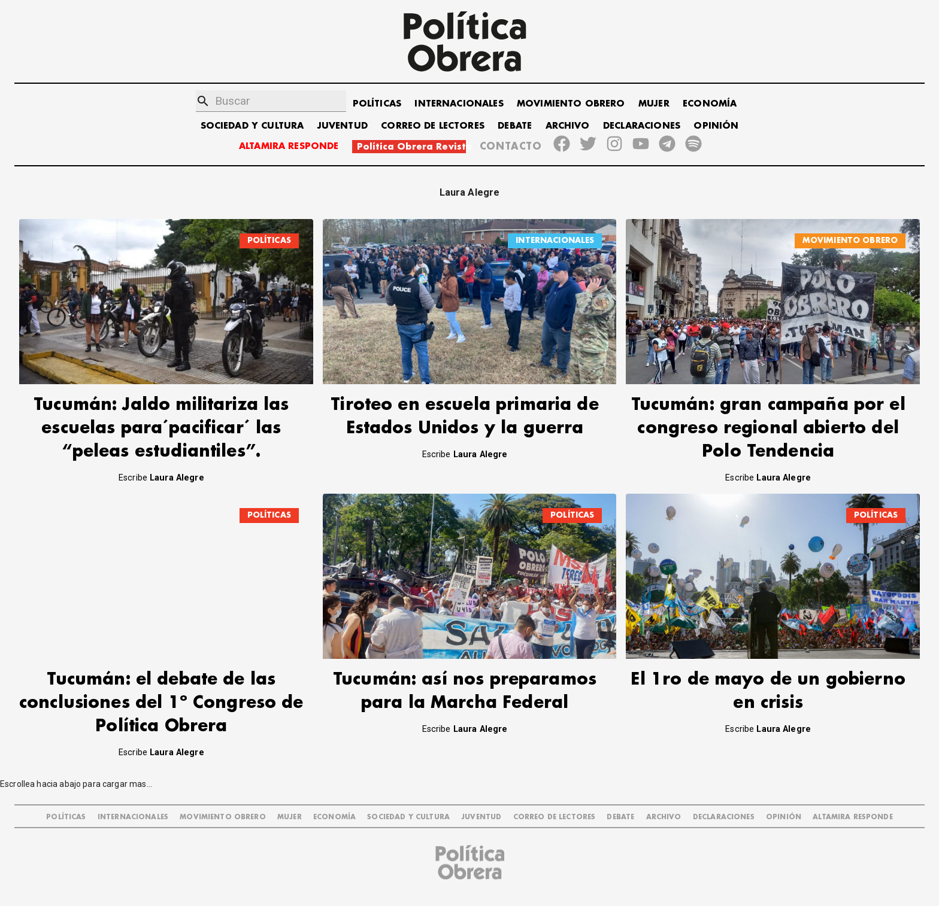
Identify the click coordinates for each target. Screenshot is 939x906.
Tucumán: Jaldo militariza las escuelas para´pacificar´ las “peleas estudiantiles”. (161, 428)
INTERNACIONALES (458, 103)
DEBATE (515, 125)
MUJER (654, 103)
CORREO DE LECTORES (432, 125)
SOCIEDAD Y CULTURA (252, 125)
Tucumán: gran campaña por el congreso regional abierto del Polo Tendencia (768, 428)
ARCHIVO (568, 125)
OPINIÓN (715, 125)
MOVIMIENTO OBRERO (571, 103)
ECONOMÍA (710, 103)
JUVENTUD (342, 125)
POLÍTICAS (377, 103)
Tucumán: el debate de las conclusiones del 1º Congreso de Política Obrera (161, 702)
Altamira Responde (853, 817)
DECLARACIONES (641, 125)
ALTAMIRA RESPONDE (289, 146)
